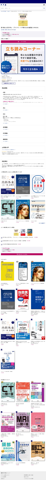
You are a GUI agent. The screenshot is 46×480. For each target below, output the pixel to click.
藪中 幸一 (10, 29)
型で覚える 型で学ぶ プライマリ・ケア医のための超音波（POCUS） (18, 237)
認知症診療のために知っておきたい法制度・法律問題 (14, 240)
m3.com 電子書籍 (3, 11)
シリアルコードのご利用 (28, 478)
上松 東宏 (2, 29)
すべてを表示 (41, 223)
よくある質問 (3, 476)
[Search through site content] (21, 8)
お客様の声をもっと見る (8, 83)
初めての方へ (26, 476)
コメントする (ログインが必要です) (8, 149)
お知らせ (2, 478)
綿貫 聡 (6, 29)
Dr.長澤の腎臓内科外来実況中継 (10, 244)
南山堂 (9, 11)
